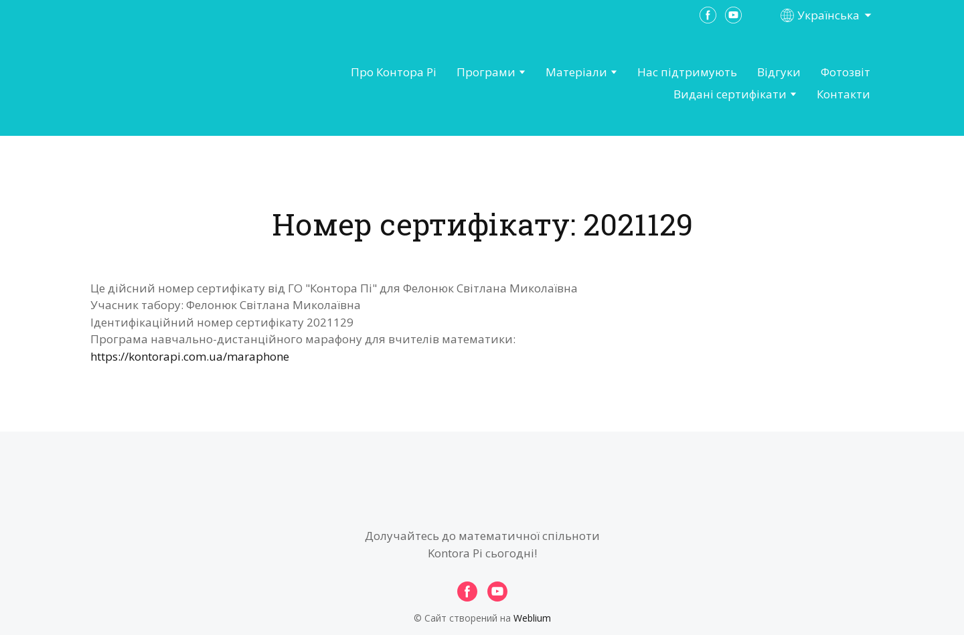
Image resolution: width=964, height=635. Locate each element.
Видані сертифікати (730, 94)
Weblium (532, 618)
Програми (486, 72)
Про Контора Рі (393, 72)
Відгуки (779, 72)
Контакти (843, 94)
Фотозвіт (845, 72)
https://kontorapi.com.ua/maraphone (189, 356)
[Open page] (165, 83)
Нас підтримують (687, 72)
